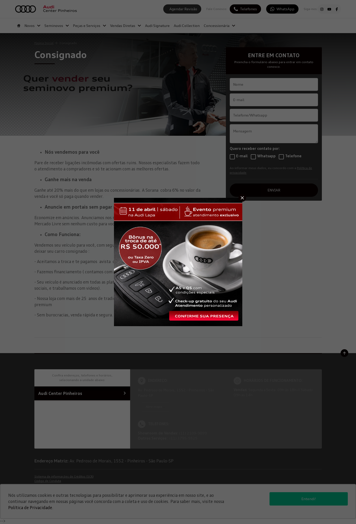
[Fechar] (242, 198)
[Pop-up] (178, 261)
